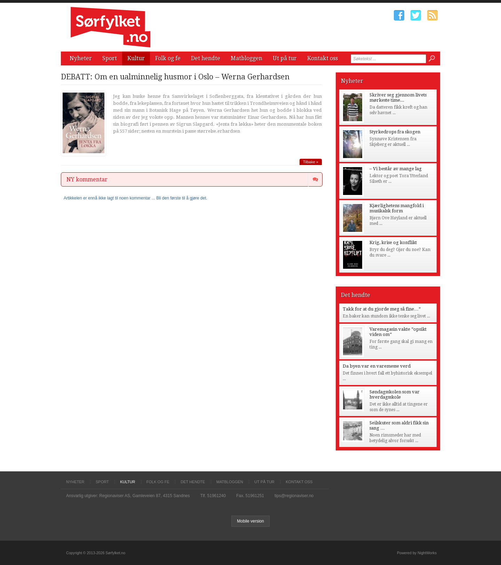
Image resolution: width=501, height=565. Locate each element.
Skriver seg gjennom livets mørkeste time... (398, 97)
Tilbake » (310, 162)
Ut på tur (285, 58)
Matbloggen (246, 58)
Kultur (136, 58)
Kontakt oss (322, 58)
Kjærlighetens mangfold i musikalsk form (396, 208)
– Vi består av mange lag (395, 168)
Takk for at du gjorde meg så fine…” (382, 309)
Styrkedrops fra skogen (394, 131)
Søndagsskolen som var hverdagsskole (394, 394)
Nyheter (81, 58)
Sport (109, 58)
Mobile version (250, 521)
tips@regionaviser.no (294, 495)
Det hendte (205, 58)
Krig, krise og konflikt (393, 242)
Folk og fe (168, 58)
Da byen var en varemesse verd (377, 366)
